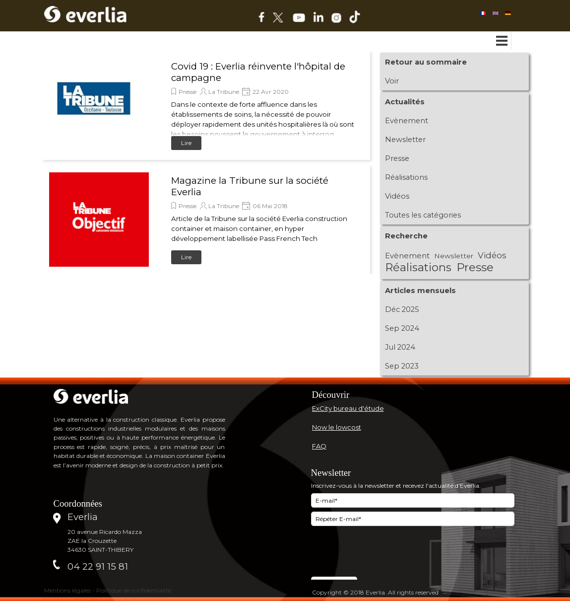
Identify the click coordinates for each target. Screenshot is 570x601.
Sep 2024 (402, 328)
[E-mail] (412, 500)
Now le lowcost (336, 427)
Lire (186, 143)
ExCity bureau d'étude (348, 408)
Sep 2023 (402, 366)
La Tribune (223, 91)
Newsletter (405, 139)
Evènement (406, 120)
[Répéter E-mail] (412, 519)
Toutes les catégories (423, 215)
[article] (206, 105)
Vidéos (397, 196)
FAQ (319, 446)
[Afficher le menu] (502, 41)
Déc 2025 (402, 309)
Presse (187, 91)
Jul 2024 (400, 347)
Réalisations (406, 177)
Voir (392, 80)
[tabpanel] (405, 394)
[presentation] (386, 552)
